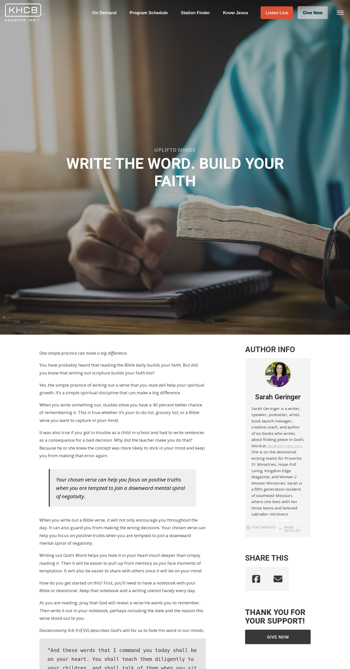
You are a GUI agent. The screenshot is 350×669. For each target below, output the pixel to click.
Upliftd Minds (175, 149)
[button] (277, 12)
